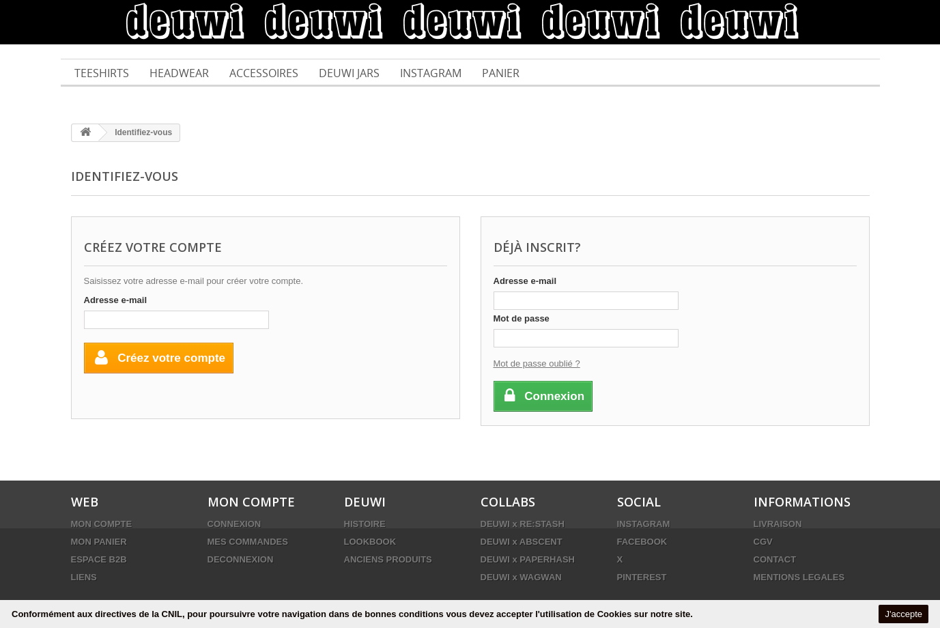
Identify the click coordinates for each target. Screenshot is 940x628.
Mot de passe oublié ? (537, 363)
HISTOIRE (365, 524)
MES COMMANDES (248, 542)
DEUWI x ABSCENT (521, 542)
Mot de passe (522, 318)
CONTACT (775, 559)
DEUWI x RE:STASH (523, 524)
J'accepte (903, 614)
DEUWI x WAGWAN (521, 577)
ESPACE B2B (99, 559)
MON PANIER (99, 542)
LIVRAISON (778, 524)
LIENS (84, 577)
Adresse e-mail (115, 300)
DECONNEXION (241, 559)
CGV (763, 542)
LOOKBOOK (370, 542)
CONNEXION (234, 524)
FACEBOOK (642, 542)
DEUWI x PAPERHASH (528, 559)
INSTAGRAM (643, 524)
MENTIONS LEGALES (799, 577)
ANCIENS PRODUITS (388, 559)
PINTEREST (642, 577)
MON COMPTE (101, 524)
